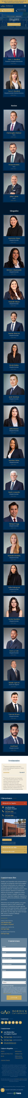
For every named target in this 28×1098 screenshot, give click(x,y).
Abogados (18, 1051)
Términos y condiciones (7, 993)
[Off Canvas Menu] (25, 6)
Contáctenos (5, 1060)
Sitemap (23, 1086)
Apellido (4, 952)
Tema (3, 980)
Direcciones (7, 839)
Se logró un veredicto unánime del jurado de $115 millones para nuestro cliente (14, 1)
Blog (2, 1056)
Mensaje (4, 970)
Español (13, 16)
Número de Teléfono (7, 958)
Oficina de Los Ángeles (9, 803)
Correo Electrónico (7, 964)
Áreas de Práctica (7, 1054)
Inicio (2, 1051)
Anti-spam (18, 1086)
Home (8, 16)
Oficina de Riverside (8, 851)
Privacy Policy (12, 1086)
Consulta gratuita (14, 24)
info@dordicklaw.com (10, 1043)
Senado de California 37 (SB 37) (21, 1078)
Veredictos (18, 1054)
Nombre (4, 947)
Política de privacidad (21, 992)
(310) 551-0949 (8, 11)
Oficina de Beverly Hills (9, 847)
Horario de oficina (9, 843)
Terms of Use (6, 1086)
